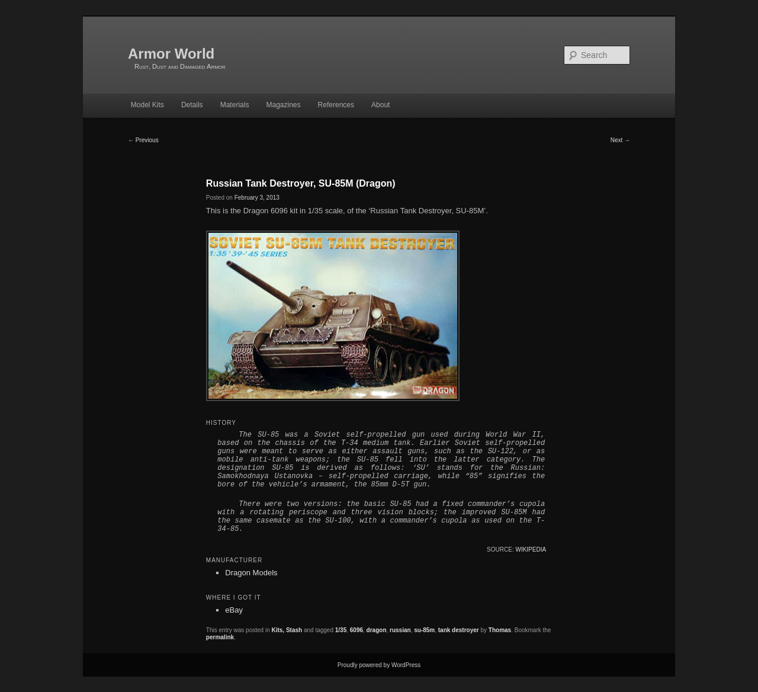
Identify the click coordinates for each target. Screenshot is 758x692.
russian (400, 630)
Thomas (500, 630)
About (380, 105)
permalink (220, 637)
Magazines (283, 105)
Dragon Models (251, 572)
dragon (377, 630)
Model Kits (147, 105)
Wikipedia (530, 549)
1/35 (340, 630)
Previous (143, 140)
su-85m (424, 630)
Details (192, 105)
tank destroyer (458, 630)
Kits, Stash (286, 630)
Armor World (171, 54)
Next (620, 140)
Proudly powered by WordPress (379, 665)
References (336, 105)
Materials (234, 105)
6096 (356, 630)
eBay (234, 610)
